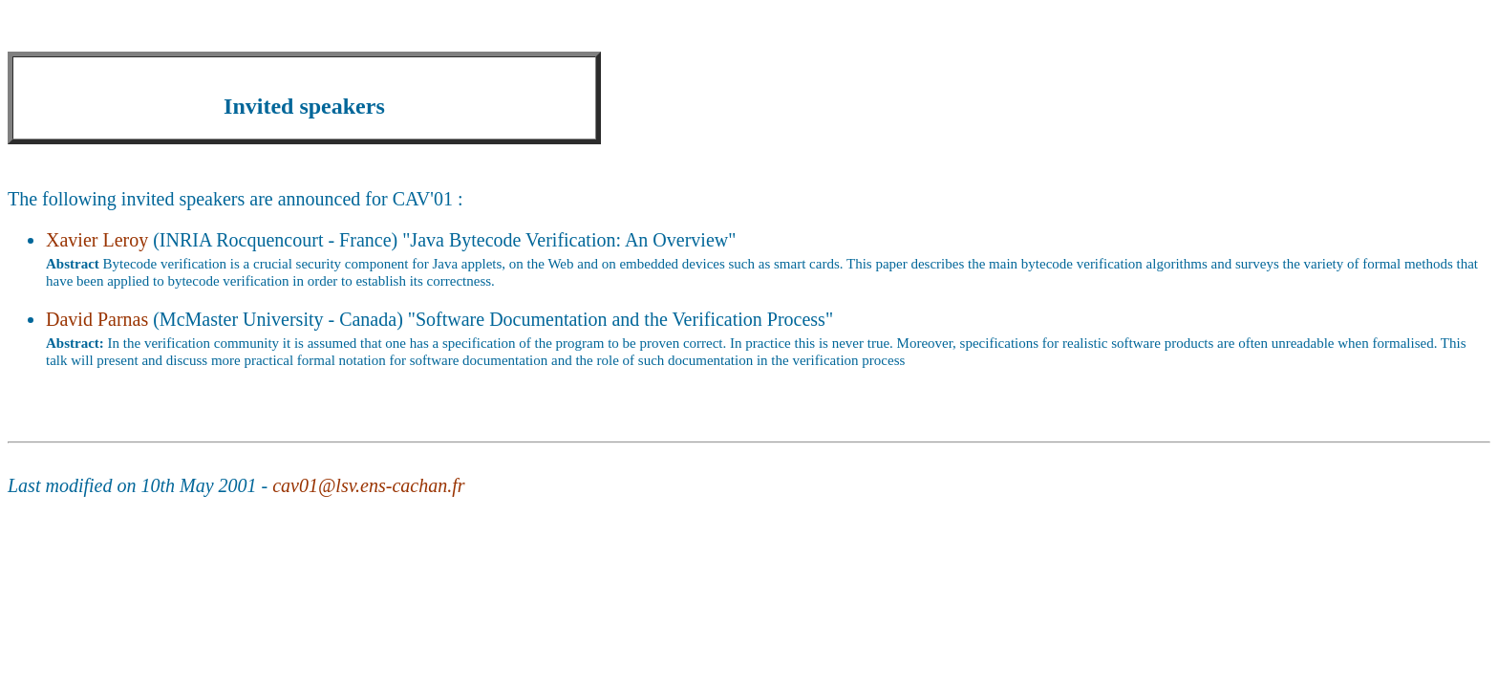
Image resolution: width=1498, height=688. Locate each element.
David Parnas (97, 319)
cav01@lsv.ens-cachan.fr (368, 485)
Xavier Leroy (97, 239)
